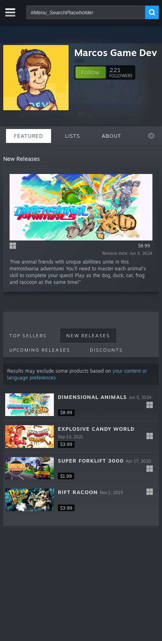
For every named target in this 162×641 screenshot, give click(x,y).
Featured (28, 136)
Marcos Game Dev (115, 53)
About (111, 136)
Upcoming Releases (39, 350)
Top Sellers (28, 335)
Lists (72, 136)
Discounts (106, 350)
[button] (90, 72)
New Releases (88, 335)
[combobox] (85, 12)
